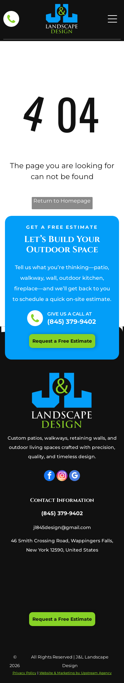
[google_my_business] (74, 476)
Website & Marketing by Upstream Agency (75, 673)
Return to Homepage (62, 201)
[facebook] (49, 476)
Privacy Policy (24, 673)
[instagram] (62, 476)
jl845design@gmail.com (62, 527)
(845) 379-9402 (71, 321)
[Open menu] (112, 19)
